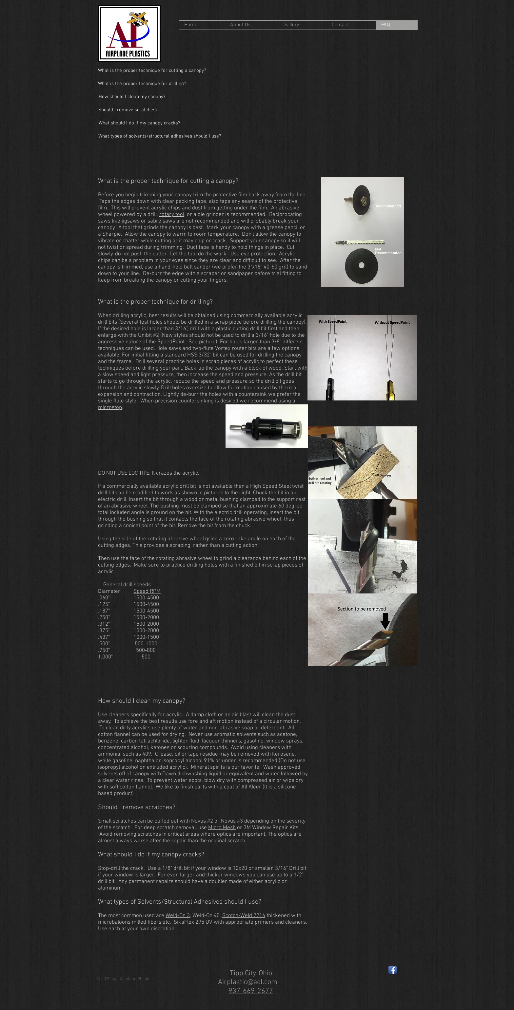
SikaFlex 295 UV (193, 922)
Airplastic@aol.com (247, 982)
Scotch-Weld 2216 (243, 916)
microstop (110, 407)
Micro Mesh (222, 828)
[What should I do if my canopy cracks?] (139, 123)
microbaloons (114, 922)
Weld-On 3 (178, 916)
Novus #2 (202, 821)
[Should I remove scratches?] (128, 110)
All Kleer (251, 787)
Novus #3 (232, 821)
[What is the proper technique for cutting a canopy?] (152, 70)
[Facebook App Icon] (392, 970)
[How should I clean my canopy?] (132, 96)
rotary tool (171, 214)
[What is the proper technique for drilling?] (142, 83)
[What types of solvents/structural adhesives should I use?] (159, 136)
